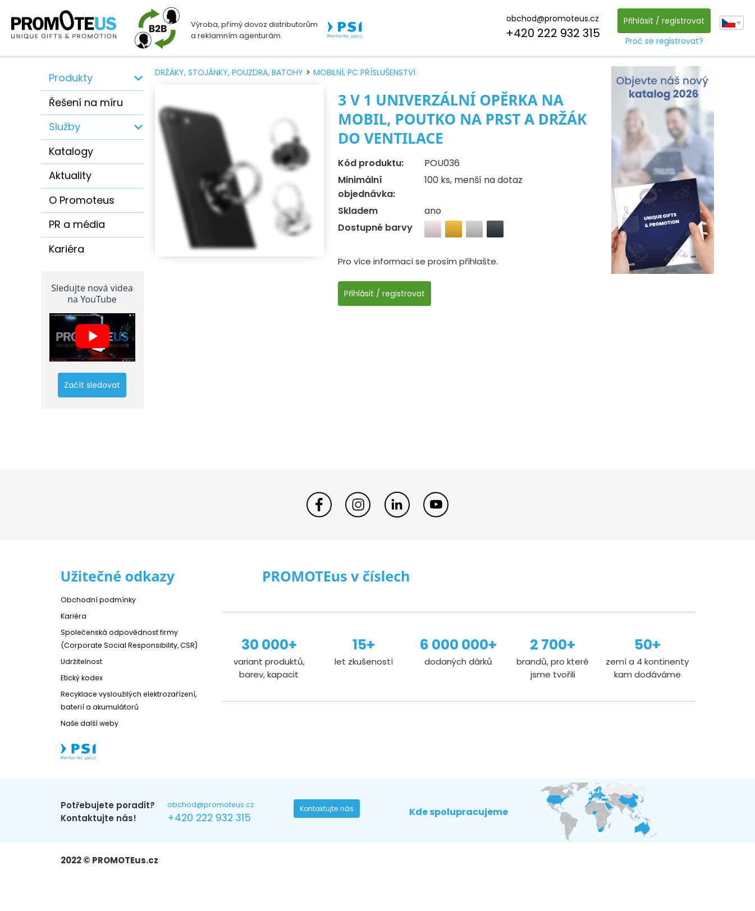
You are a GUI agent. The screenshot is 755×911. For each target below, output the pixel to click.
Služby (64, 127)
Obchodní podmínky (103, 599)
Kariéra (66, 249)
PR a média (77, 224)
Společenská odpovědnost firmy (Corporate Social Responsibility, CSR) (128, 644)
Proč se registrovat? (661, 41)
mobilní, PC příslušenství (364, 72)
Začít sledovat (92, 385)
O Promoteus (82, 200)
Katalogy (71, 151)
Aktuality (70, 175)
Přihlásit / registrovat (660, 20)
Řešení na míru (86, 102)
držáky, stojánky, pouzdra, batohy (229, 72)
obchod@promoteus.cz (549, 18)
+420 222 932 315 (549, 33)
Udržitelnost (86, 674)
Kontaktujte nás (331, 837)
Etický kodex (86, 690)
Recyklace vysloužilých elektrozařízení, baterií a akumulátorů (111, 719)
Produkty (71, 78)
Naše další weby (95, 748)
